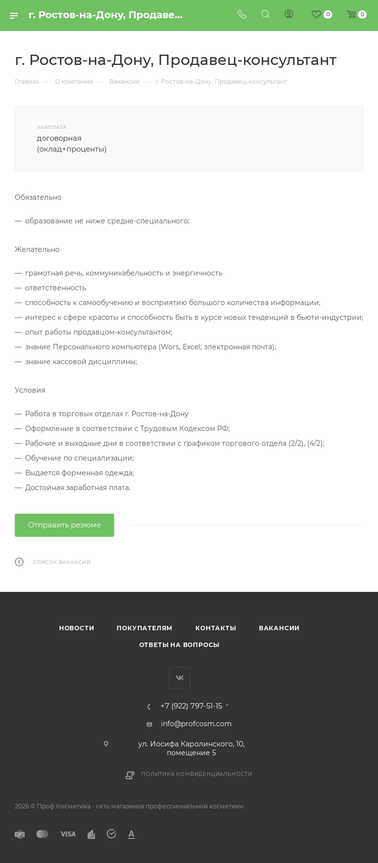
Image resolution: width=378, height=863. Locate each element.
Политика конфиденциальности (196, 774)
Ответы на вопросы (179, 644)
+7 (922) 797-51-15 (191, 706)
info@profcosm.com (196, 723)
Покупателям (145, 628)
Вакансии (279, 628)
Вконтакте (179, 677)
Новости (76, 628)
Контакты (215, 628)
